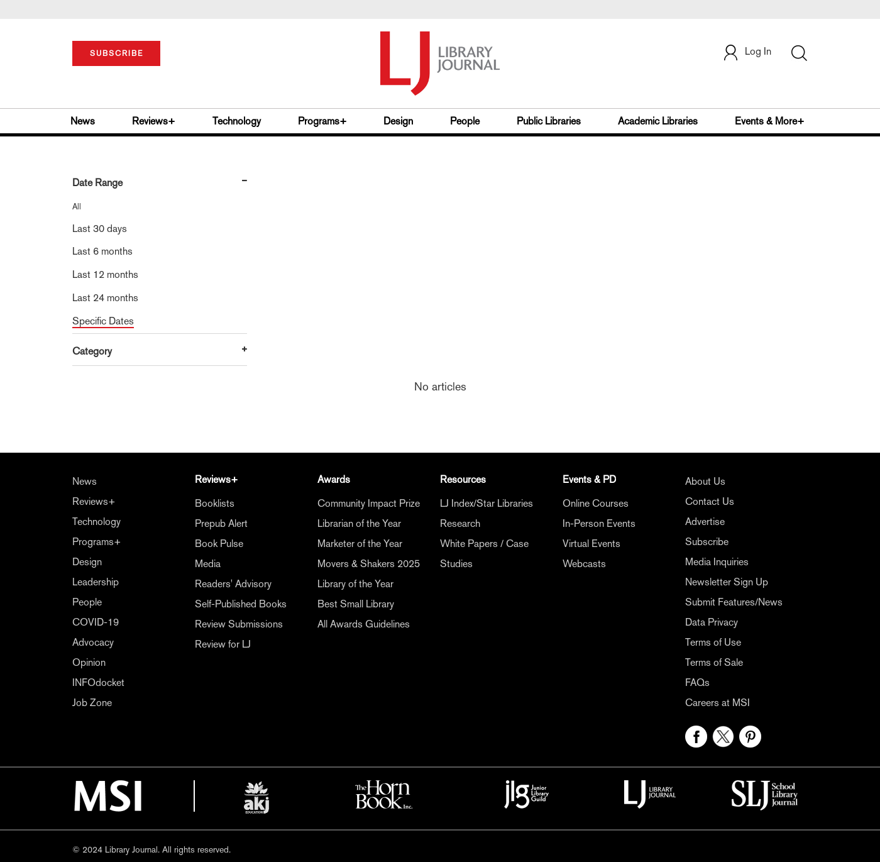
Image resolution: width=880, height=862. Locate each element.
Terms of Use (713, 642)
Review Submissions (239, 624)
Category (92, 351)
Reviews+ (153, 121)
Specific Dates (103, 321)
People (465, 121)
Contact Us (709, 501)
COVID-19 (95, 622)
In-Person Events (599, 523)
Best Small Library (355, 604)
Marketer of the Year (359, 544)
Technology (236, 121)
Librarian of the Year (359, 523)
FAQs (697, 682)
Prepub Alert (221, 523)
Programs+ (322, 121)
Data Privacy (711, 622)
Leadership (95, 582)
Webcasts (584, 564)
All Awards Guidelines (363, 624)
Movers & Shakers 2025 (368, 564)
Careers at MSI (717, 703)
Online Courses (596, 503)
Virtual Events (591, 544)
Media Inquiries (717, 562)
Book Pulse (219, 544)
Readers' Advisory (233, 584)
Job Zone (92, 703)
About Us (705, 481)
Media (208, 564)
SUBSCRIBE (116, 53)
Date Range (97, 183)
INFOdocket (98, 682)
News (82, 121)
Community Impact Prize (368, 503)
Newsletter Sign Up (726, 582)
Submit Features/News (734, 602)
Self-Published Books (241, 604)
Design (398, 121)
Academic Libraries (658, 121)
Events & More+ (770, 121)
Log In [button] (746, 51)
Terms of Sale (714, 662)
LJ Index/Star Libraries (486, 503)
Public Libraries (549, 121)
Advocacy (93, 642)
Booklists (214, 503)
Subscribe (707, 542)
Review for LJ (223, 644)
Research (460, 523)
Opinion (89, 662)
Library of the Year (355, 584)
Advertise (705, 522)
